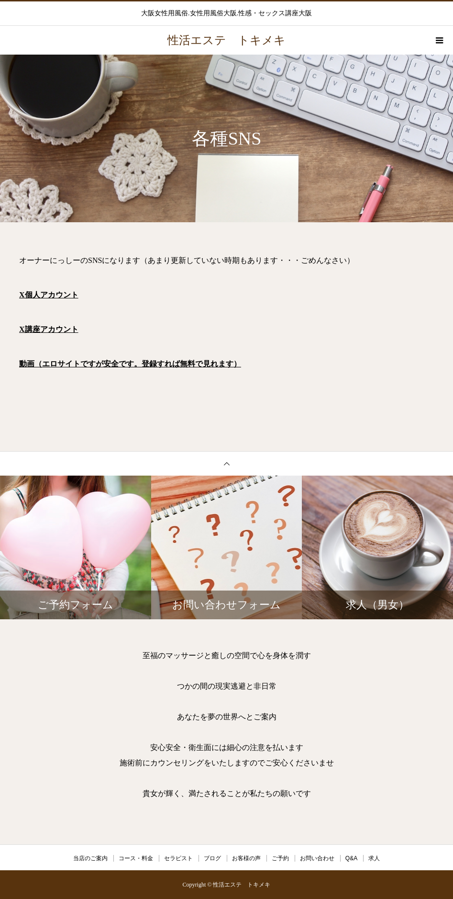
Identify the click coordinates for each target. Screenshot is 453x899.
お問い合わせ (317, 858)
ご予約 (280, 858)
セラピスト (178, 858)
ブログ (212, 858)
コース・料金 (136, 858)
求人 (374, 858)
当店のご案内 (90, 858)
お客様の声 (246, 858)
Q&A (351, 858)
